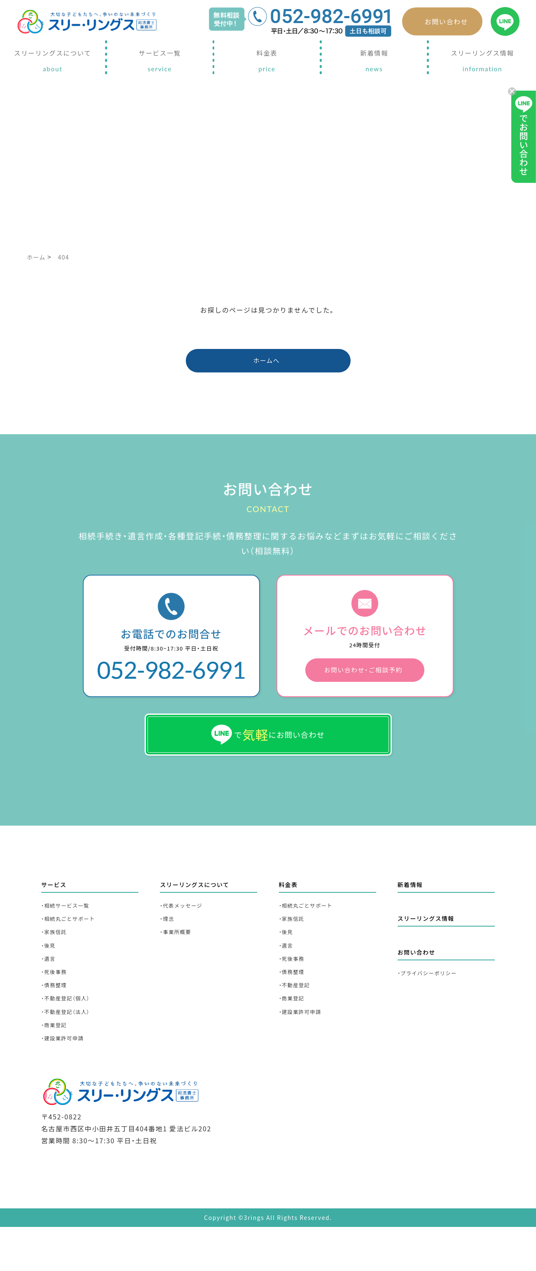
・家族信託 (57, 961)
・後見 (50, 977)
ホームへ (267, 363)
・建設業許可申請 (67, 1083)
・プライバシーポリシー (434, 1003)
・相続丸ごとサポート (74, 946)
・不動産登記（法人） (71, 1053)
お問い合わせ (446, 21)
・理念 (169, 946)
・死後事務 (57, 1007)
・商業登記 (57, 1068)
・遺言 (50, 992)
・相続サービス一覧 (70, 931)
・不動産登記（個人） (71, 1038)
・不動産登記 (298, 1022)
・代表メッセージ (186, 931)
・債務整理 (57, 1022)
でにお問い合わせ (268, 753)
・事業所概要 (179, 961)
